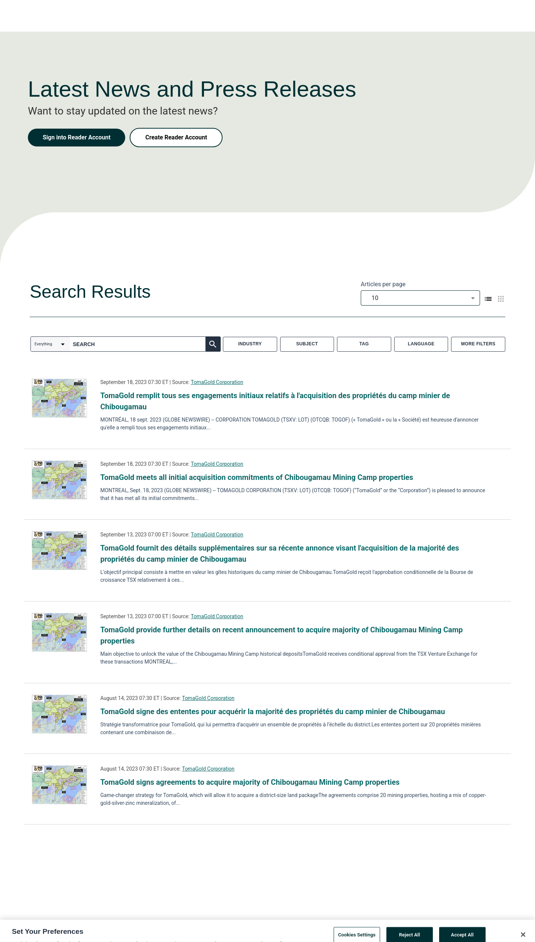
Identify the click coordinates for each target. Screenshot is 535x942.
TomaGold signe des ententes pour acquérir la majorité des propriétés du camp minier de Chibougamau (272, 711)
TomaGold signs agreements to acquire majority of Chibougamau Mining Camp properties (250, 782)
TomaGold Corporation (217, 382)
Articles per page (383, 284)
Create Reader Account (176, 137)
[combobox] (420, 298)
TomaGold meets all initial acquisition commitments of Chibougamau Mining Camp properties (256, 477)
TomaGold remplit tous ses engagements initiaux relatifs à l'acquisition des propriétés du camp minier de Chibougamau (275, 401)
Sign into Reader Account (76, 137)
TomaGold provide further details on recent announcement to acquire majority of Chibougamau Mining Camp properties (281, 635)
